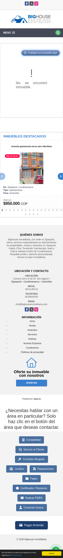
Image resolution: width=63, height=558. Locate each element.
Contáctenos (32, 347)
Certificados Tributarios (31, 488)
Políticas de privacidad (32, 352)
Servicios (32, 334)
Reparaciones (43, 468)
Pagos (31, 478)
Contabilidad (31, 439)
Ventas (32, 325)
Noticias (32, 339)
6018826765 (31, 296)
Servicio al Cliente (31, 449)
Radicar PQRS (31, 497)
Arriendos (32, 330)
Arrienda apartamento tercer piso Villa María (31, 146)
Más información (15, 556)
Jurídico (16, 468)
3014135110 (31, 289)
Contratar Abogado (31, 459)
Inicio (32, 321)
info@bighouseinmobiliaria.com (31, 304)
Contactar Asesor (31, 507)
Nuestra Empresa (32, 343)
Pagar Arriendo (31, 525)
